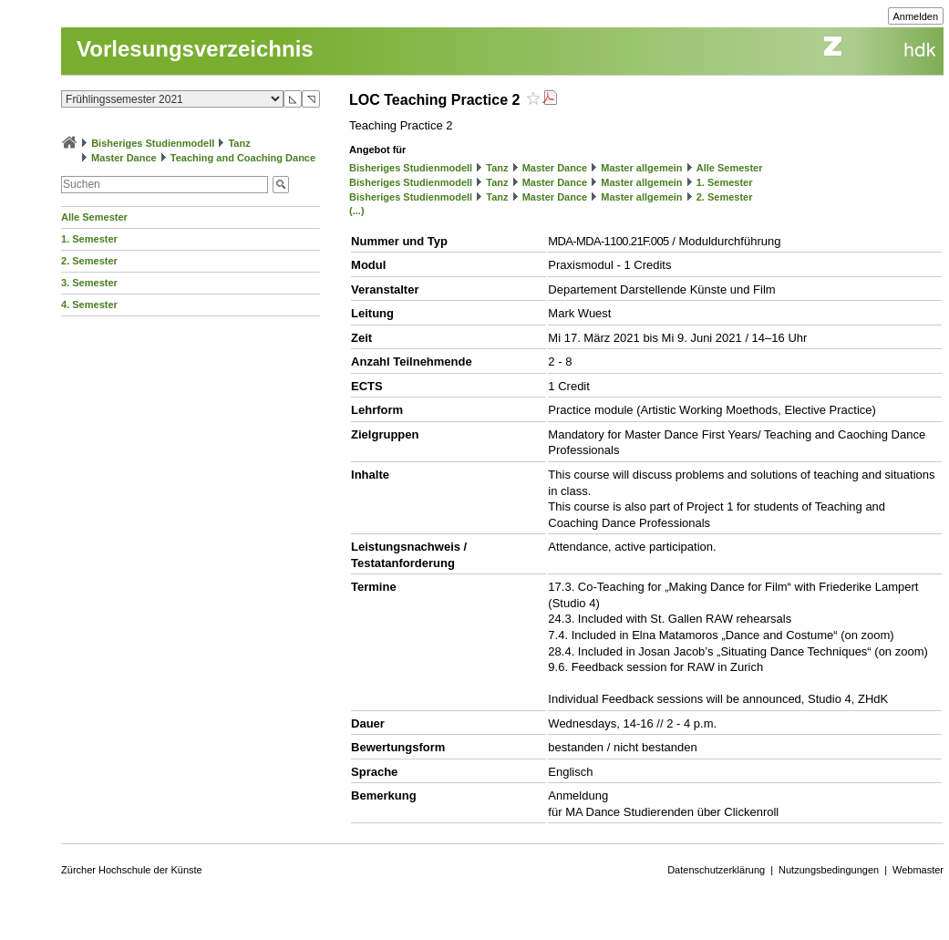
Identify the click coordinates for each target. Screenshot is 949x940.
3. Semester (89, 282)
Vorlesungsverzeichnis (195, 48)
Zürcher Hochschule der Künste (131, 869)
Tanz (239, 143)
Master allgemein (641, 167)
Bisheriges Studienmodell (152, 143)
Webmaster (918, 869)
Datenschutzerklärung (716, 869)
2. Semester (89, 260)
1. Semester (89, 238)
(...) (357, 210)
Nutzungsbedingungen (829, 869)
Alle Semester (94, 217)
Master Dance (124, 157)
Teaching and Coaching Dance (242, 157)
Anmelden (916, 16)
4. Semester (89, 304)
